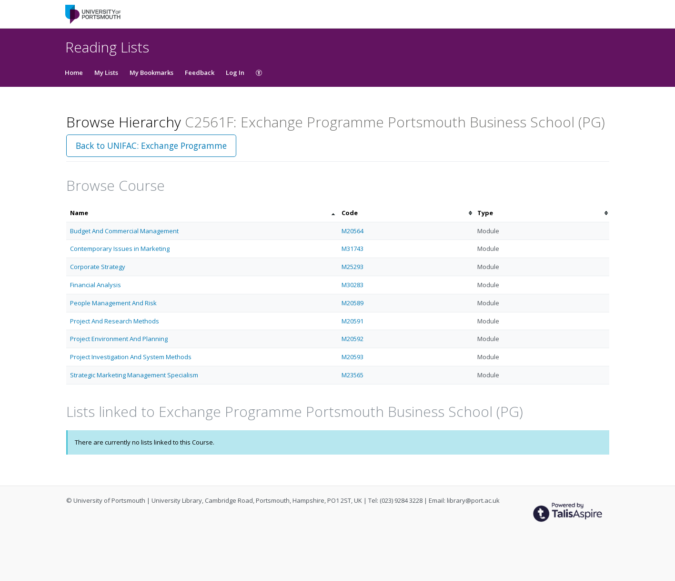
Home (74, 72)
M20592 (352, 338)
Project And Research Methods (114, 321)
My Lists (106, 72)
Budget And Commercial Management (124, 231)
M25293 (352, 266)
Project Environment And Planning (119, 338)
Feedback (199, 72)
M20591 (352, 321)
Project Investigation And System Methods (130, 357)
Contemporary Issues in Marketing (120, 248)
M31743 (352, 248)
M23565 (352, 375)
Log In (235, 72)
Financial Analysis (95, 284)
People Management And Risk (113, 303)
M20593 (352, 357)
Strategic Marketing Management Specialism (134, 375)
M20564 (352, 231)
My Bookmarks (151, 72)
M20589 (352, 303)
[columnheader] (202, 213)
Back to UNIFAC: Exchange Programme (151, 145)
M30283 (352, 284)
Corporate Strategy (97, 266)
